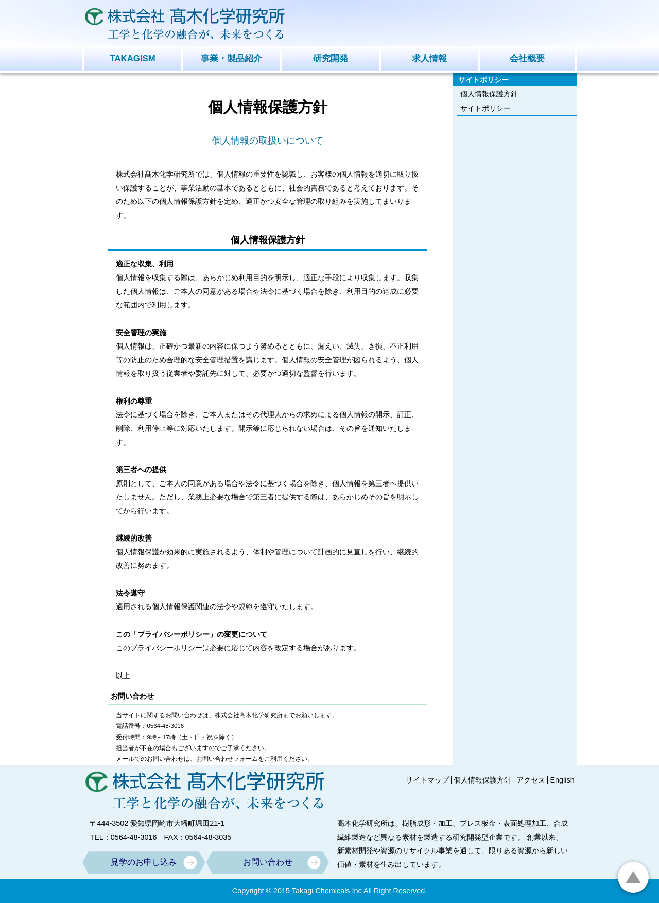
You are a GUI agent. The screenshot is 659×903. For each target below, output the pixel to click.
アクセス (530, 780)
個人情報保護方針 (489, 94)
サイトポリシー (485, 108)
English (562, 780)
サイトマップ (427, 780)
